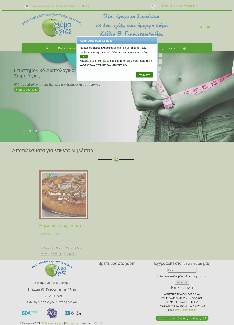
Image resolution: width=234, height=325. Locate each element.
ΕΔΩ (84, 57)
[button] (144, 75)
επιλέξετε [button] (101, 60)
